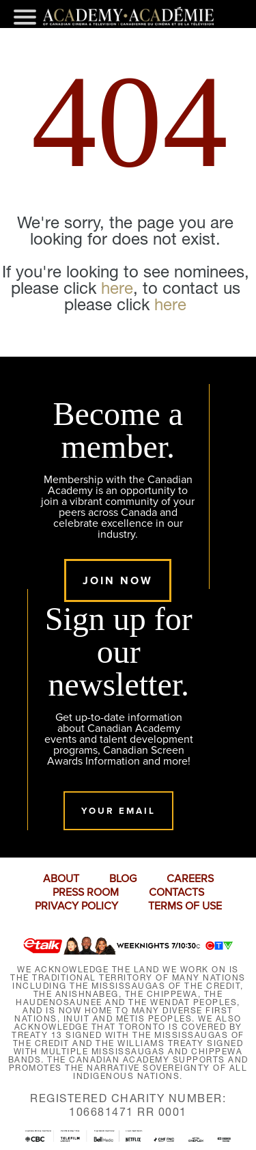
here (117, 288)
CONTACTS (176, 892)
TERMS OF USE (185, 906)
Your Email (118, 810)
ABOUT (61, 878)
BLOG (123, 878)
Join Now (118, 580)
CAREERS (190, 878)
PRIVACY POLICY (76, 906)
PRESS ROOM (86, 892)
